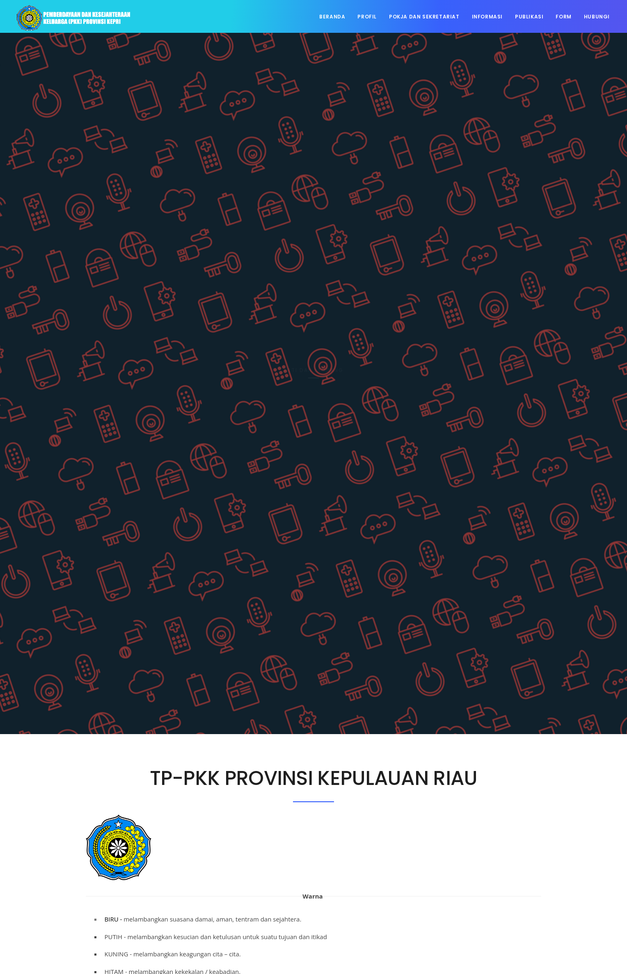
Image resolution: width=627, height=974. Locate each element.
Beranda (332, 16)
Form (563, 16)
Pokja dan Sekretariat (424, 16)
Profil (367, 16)
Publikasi (529, 16)
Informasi (487, 16)
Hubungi (597, 16)
